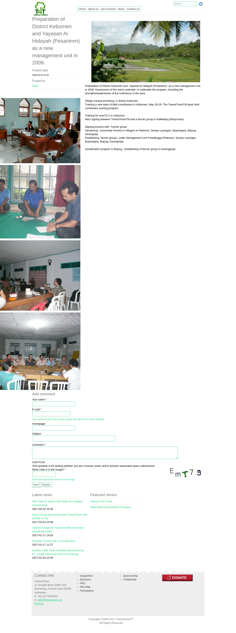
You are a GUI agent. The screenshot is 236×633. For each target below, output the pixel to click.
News (121, 9)
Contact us (133, 9)
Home (82, 9)
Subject (36, 433)
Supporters (86, 578)
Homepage (38, 423)
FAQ (82, 585)
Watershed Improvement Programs (110, 509)
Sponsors (85, 582)
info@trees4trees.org (50, 602)
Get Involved (108, 9)
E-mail (36, 409)
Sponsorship (130, 578)
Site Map (85, 589)
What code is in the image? (49, 472)
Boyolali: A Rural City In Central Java (53, 543)
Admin (35, 85)
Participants (87, 593)
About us (93, 9)
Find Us (39, 606)
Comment (38, 444)
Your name (39, 399)
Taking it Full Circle (101, 504)
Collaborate (130, 582)
